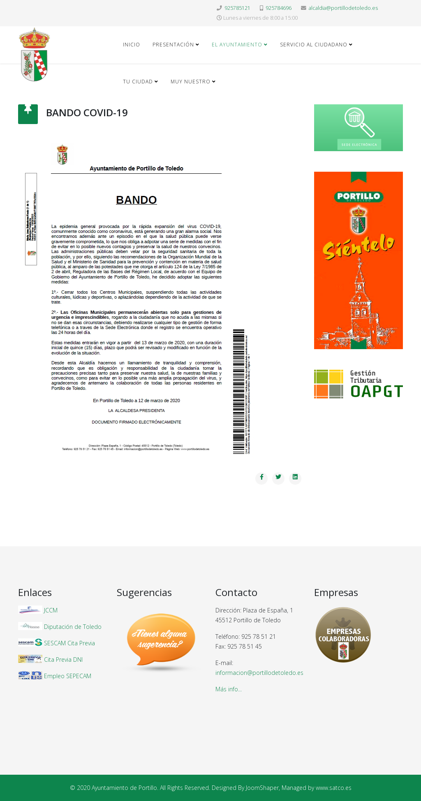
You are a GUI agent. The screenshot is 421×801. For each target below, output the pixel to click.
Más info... (228, 689)
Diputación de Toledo (73, 627)
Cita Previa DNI (63, 659)
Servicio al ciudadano (313, 44)
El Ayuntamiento (237, 44)
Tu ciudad (138, 81)
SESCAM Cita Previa (69, 643)
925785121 (237, 8)
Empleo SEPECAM (67, 676)
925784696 (278, 8)
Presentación (173, 44)
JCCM (51, 610)
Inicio (131, 44)
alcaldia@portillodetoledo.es (343, 8)
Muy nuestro (190, 81)
